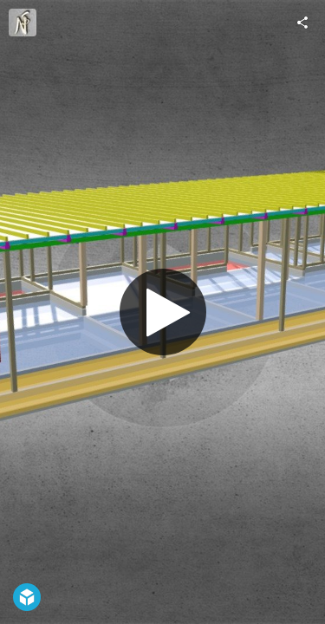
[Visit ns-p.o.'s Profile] (22, 22)
